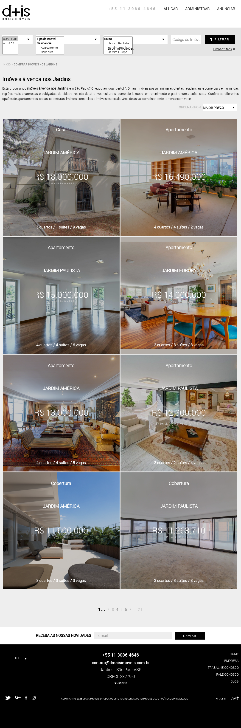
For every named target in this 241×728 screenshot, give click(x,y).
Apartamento (50, 47)
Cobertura (50, 52)
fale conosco (227, 674)
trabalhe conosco (223, 667)
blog (235, 681)
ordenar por (190, 107)
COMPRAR (10, 39)
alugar (171, 8)
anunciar (226, 8)
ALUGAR (10, 43)
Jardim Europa (118, 52)
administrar (197, 8)
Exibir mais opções (120, 48)
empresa (231, 660)
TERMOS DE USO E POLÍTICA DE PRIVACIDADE (164, 698)
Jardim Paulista (118, 43)
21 (140, 609)
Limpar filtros (222, 49)
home (234, 654)
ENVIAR (189, 636)
